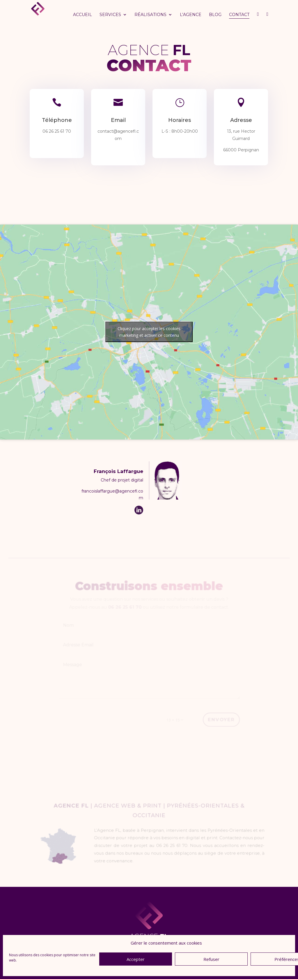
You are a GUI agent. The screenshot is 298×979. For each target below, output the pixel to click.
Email (118, 120)
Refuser (211, 959)
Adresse (241, 120)
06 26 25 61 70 (57, 131)
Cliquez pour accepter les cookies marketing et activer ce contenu (149, 332)
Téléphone (57, 120)
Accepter (136, 959)
